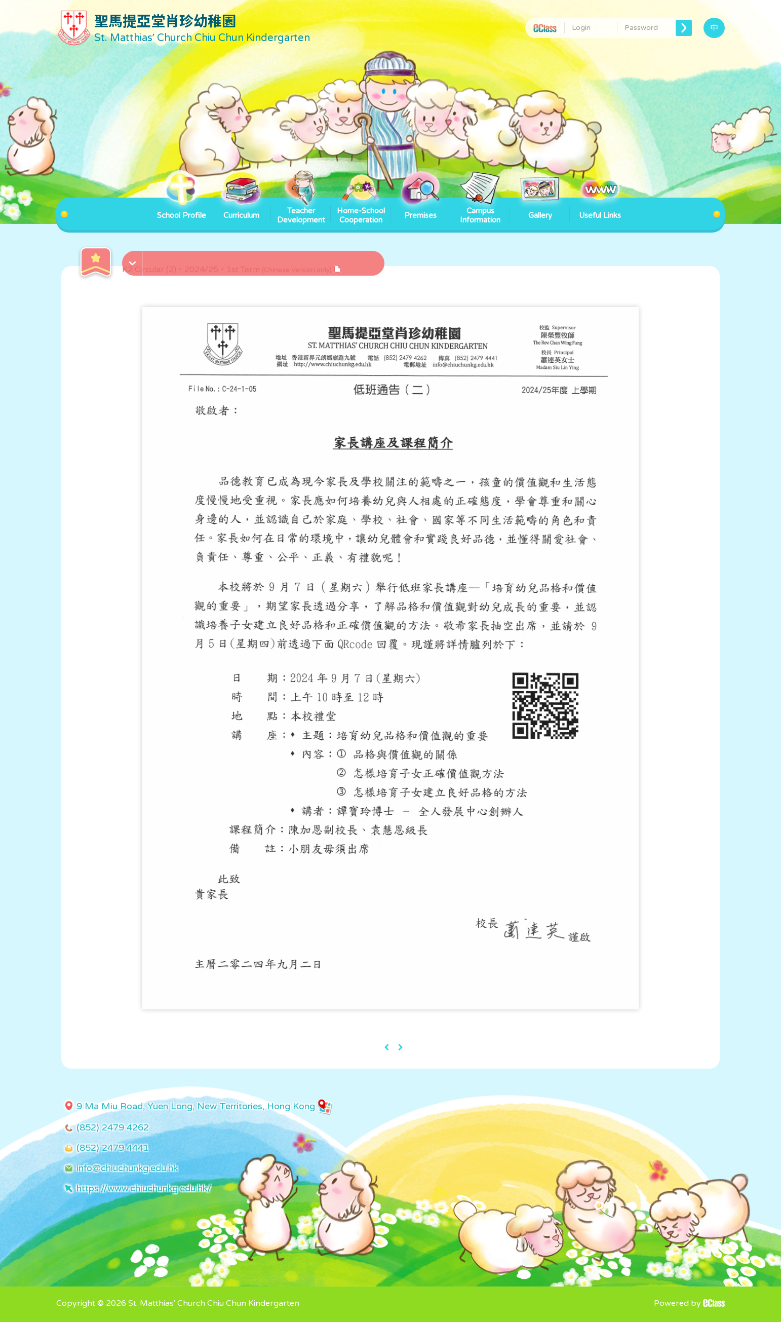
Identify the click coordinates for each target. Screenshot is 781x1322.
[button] (254, 258)
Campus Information (480, 211)
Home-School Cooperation (361, 211)
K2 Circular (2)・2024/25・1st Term (231, 270)
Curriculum (241, 209)
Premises (420, 209)
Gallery (540, 209)
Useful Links (600, 209)
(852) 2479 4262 (112, 1127)
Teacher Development (301, 211)
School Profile (181, 209)
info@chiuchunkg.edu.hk (127, 1168)
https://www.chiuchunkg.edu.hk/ (143, 1188)
